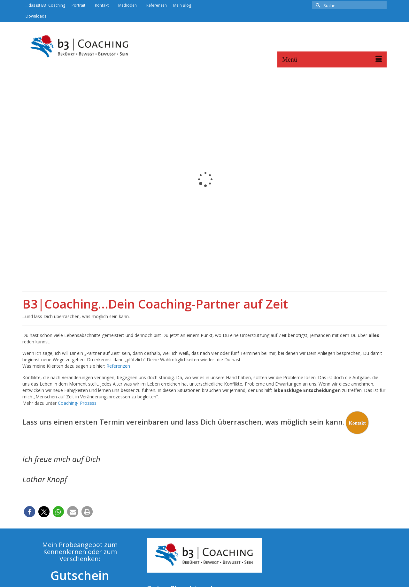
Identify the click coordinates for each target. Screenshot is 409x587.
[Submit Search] (317, 5)
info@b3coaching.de (171, 524)
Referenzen (118, 281)
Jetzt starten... (80, 530)
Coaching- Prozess (77, 318)
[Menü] (332, 59)
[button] (29, 427)
